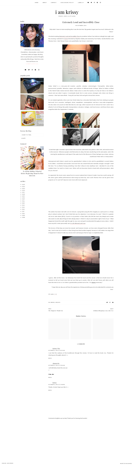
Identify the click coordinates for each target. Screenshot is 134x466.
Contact (53, 2)
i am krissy (67, 12)
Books (53, 302)
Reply (50, 358)
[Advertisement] (35, 435)
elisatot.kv (56, 363)
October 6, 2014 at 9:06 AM (56, 365)
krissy (55, 383)
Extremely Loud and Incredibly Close (69, 36)
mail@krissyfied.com (32, 63)
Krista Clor (56, 349)
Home (36, 2)
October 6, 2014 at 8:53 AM (56, 350)
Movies (58, 302)
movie (66, 38)
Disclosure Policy (67, 2)
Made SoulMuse (126, 463)
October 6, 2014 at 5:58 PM (56, 384)
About (45, 2)
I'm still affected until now (77, 223)
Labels (80, 2)
